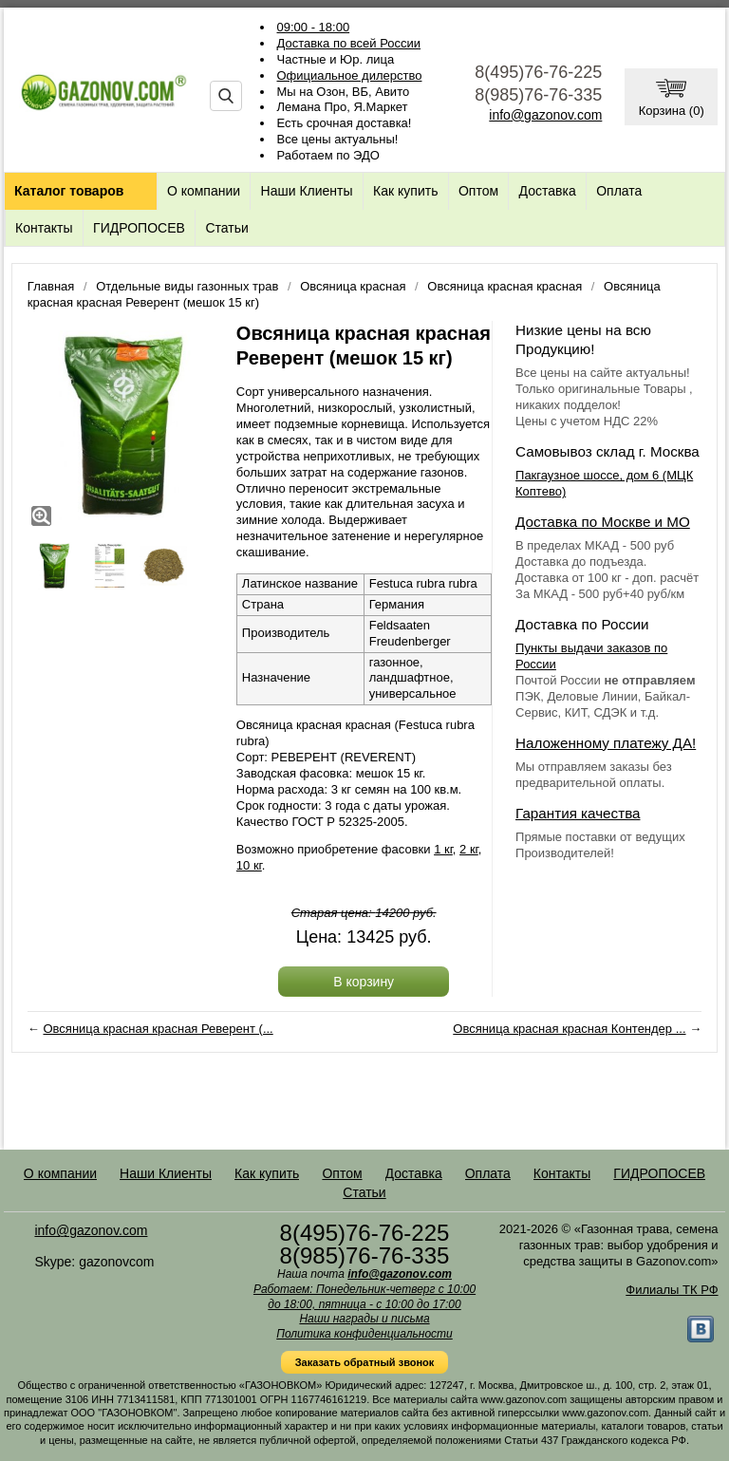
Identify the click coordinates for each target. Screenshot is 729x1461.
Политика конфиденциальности (364, 1333)
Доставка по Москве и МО (602, 522)
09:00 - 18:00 (313, 27)
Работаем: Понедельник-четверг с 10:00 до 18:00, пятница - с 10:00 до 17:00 (364, 1297)
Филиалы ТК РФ (672, 1290)
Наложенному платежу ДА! (605, 743)
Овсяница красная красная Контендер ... (569, 1028)
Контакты (43, 227)
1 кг (443, 849)
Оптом (478, 190)
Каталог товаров (68, 190)
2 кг (468, 849)
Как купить (405, 190)
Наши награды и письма (364, 1318)
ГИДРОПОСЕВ (139, 227)
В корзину (363, 981)
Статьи (226, 227)
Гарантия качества (577, 813)
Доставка (547, 190)
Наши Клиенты (307, 190)
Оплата (619, 190)
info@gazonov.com (545, 114)
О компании (203, 190)
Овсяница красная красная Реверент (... (157, 1028)
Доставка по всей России (349, 43)
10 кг (249, 865)
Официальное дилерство (349, 75)
